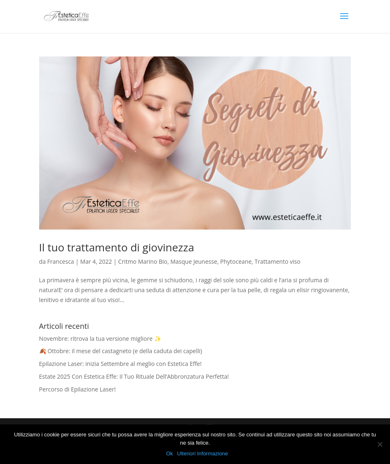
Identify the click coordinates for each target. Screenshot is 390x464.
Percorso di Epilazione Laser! (77, 389)
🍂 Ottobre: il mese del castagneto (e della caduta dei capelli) (120, 351)
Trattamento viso (278, 261)
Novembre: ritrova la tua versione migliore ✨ (100, 338)
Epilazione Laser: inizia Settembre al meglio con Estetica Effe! (120, 364)
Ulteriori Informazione (202, 453)
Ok (169, 453)
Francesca (60, 261)
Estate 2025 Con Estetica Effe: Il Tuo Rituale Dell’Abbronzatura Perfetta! (134, 376)
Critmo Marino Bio (142, 261)
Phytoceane (235, 261)
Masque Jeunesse (193, 261)
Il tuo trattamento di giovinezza (116, 247)
